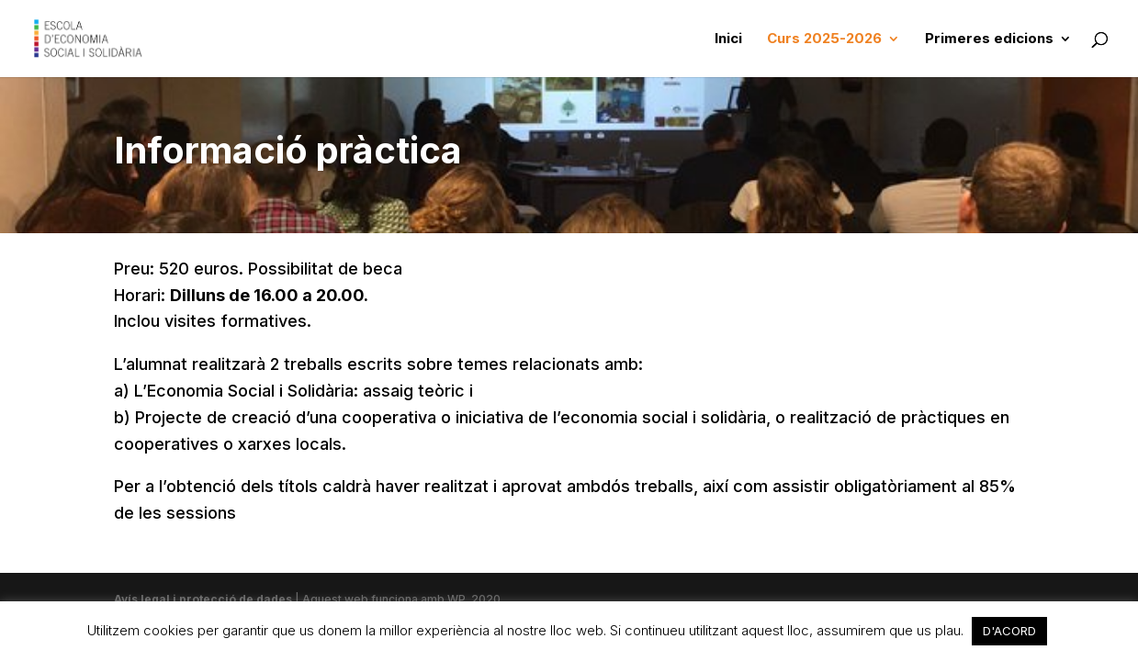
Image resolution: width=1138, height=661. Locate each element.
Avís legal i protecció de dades (204, 599)
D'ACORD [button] (1009, 630)
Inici (728, 39)
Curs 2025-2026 (824, 39)
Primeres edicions (989, 39)
